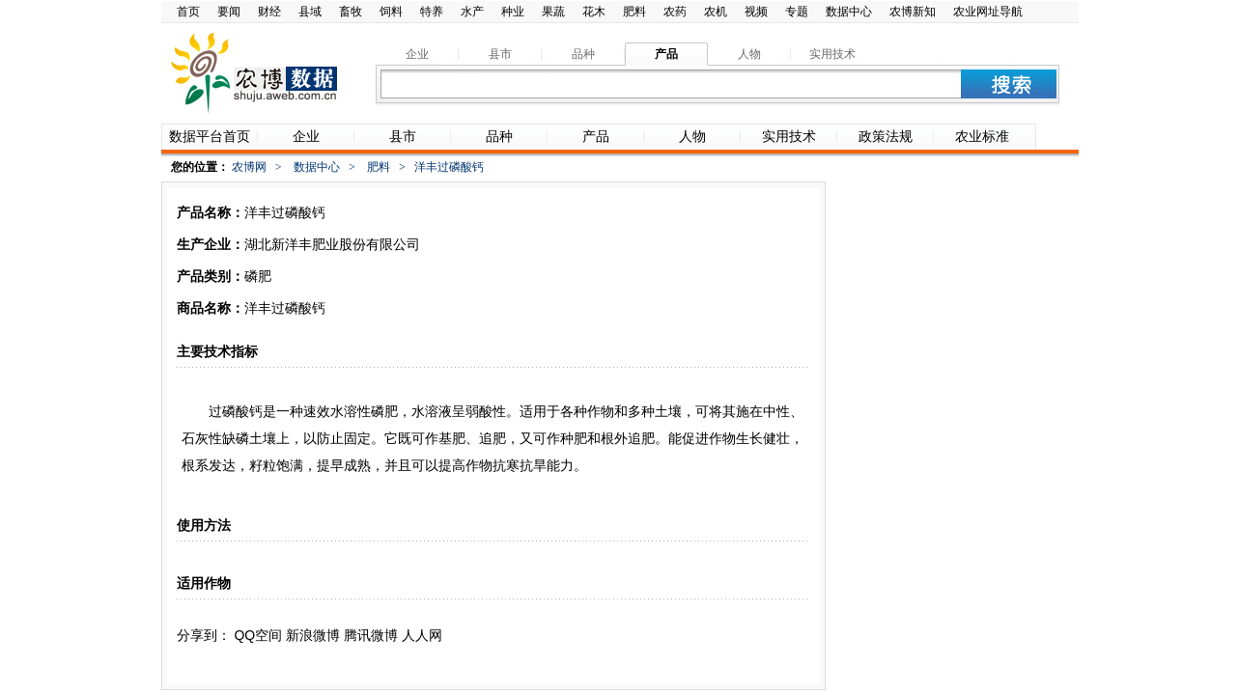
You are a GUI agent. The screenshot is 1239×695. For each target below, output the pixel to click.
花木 (593, 11)
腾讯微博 (371, 635)
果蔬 (553, 11)
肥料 (634, 11)
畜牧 (350, 11)
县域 (310, 11)
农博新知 (912, 11)
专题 (796, 11)
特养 (431, 11)
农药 (675, 11)
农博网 (249, 167)
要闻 (228, 11)
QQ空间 (258, 635)
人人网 (422, 635)
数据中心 (849, 11)
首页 (188, 11)
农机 (715, 11)
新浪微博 (313, 635)
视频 (756, 11)
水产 (472, 11)
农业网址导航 (988, 11)
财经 (269, 11)
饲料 (391, 11)
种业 (512, 11)
